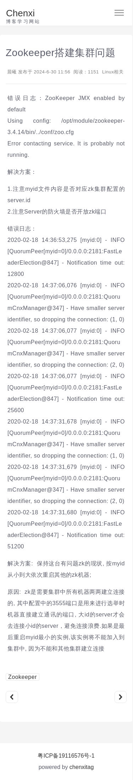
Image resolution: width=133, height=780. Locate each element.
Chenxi (20, 13)
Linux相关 (113, 71)
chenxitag (82, 767)
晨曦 (12, 71)
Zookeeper (22, 677)
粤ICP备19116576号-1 (66, 756)
